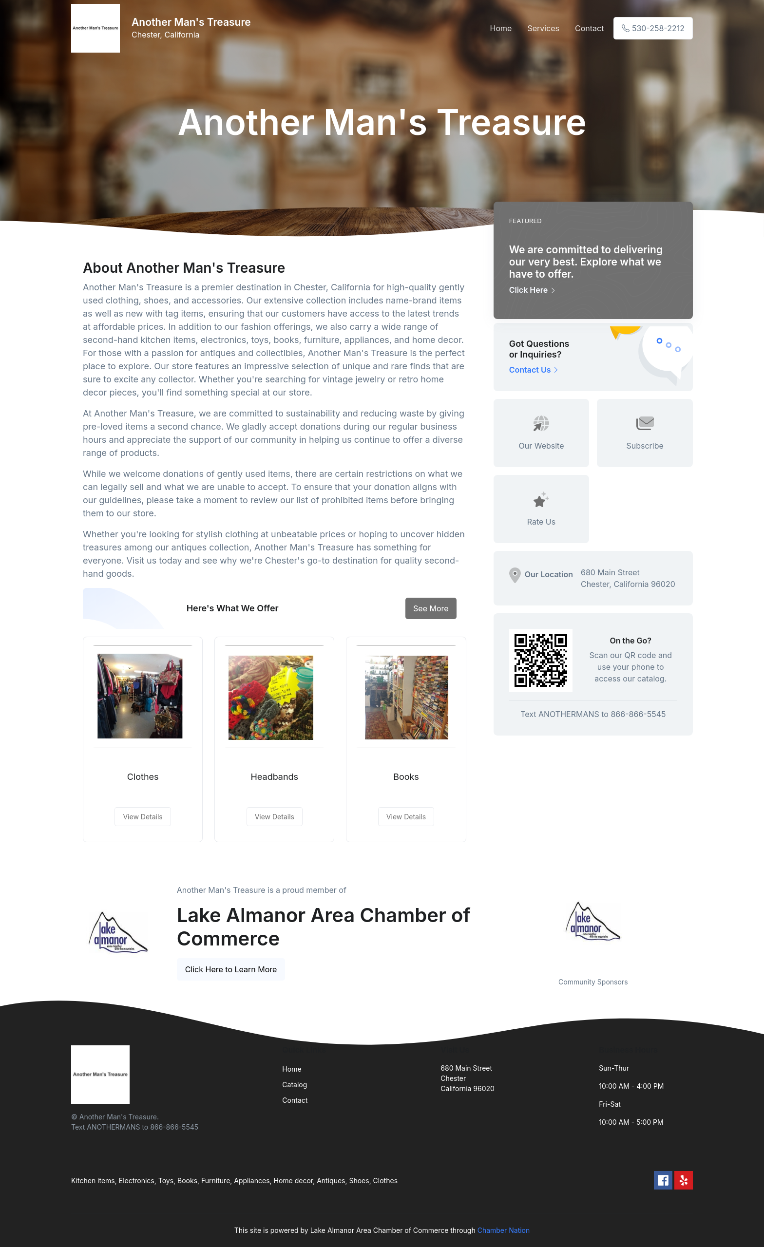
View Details (142, 816)
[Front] (97, 28)
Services (543, 28)
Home (501, 28)
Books (406, 777)
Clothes (143, 777)
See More (431, 608)
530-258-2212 (653, 28)
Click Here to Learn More (231, 969)
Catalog (294, 1084)
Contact (589, 28)
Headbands (274, 777)
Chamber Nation (504, 1230)
